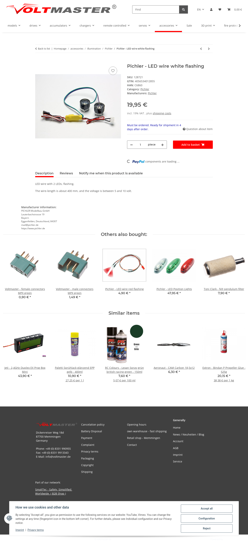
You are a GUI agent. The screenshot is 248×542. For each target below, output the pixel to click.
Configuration (206, 518)
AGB (175, 448)
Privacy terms (36, 530)
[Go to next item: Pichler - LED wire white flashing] (209, 49)
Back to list (44, 48)
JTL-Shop (228, 539)
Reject (206, 528)
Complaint (87, 445)
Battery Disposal (91, 431)
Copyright (87, 465)
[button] (211, 9)
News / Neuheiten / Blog (188, 434)
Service (177, 461)
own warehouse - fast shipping (147, 431)
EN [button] (199, 9)
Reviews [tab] (66, 173)
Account (178, 441)
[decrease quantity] (131, 145)
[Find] (155, 9)
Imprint (20, 530)
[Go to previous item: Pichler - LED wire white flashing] (201, 49)
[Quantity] (140, 145)
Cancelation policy (92, 424)
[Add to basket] (38, 61)
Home (176, 427)
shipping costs (162, 113)
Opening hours (136, 424)
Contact (132, 445)
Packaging (87, 458)
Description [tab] (44, 173)
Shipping (87, 472)
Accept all (207, 508)
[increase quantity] (162, 145)
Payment (86, 438)
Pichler (144, 89)
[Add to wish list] (113, 71)
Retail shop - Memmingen (143, 438)
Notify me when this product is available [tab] (111, 173)
